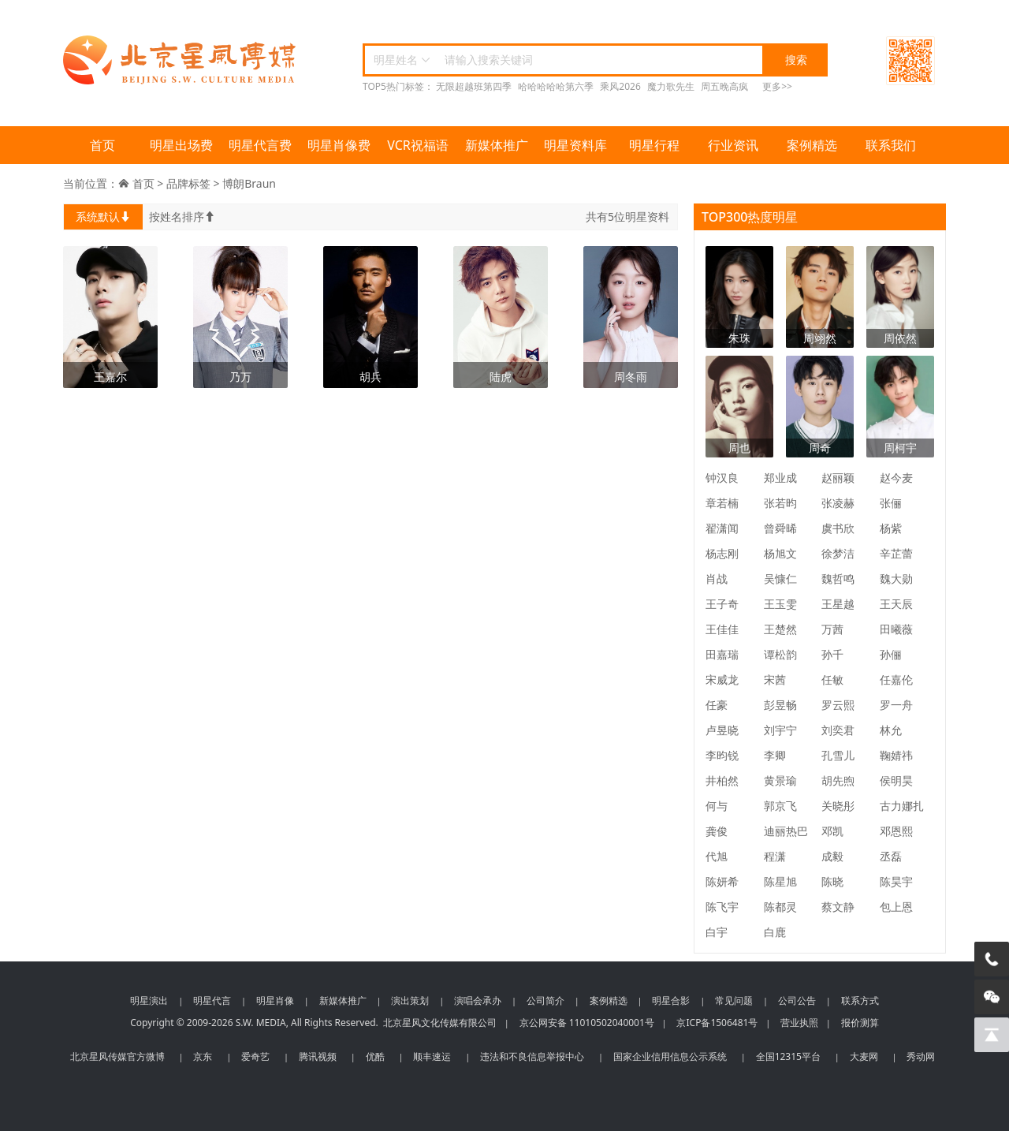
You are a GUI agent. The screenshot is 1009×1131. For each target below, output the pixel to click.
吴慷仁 (780, 578)
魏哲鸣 (837, 578)
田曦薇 (896, 628)
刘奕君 (837, 729)
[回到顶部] (991, 1034)
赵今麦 (896, 477)
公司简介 (545, 1000)
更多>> (777, 86)
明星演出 (149, 1000)
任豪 (717, 704)
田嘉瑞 (722, 654)
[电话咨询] (991, 959)
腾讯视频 (318, 1056)
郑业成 (780, 477)
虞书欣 (837, 528)
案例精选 (812, 145)
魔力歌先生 (670, 86)
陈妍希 (722, 881)
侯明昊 (896, 780)
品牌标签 (188, 183)
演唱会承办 (477, 1000)
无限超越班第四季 (474, 86)
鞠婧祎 (896, 755)
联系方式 (860, 1000)
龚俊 (717, 830)
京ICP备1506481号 (717, 1022)
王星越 (837, 603)
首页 (102, 145)
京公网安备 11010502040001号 (586, 1022)
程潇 (775, 856)
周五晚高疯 (724, 86)
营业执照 (799, 1022)
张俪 (891, 502)
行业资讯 (733, 145)
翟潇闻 (722, 528)
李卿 (775, 755)
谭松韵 (780, 654)
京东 (202, 1056)
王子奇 (722, 603)
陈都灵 (780, 906)
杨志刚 (722, 553)
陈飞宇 (722, 906)
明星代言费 (260, 145)
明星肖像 (275, 1000)
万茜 (832, 628)
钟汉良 (722, 477)
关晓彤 (837, 805)
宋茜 (775, 679)
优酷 (375, 1056)
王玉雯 (780, 603)
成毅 (832, 856)
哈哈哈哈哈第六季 (556, 86)
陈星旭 (780, 881)
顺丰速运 (432, 1056)
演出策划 (410, 1000)
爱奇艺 (255, 1056)
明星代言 (212, 1000)
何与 (717, 805)
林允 (891, 729)
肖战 (717, 578)
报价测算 (860, 1022)
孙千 (832, 654)
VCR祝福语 (418, 145)
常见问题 (734, 1000)
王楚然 (780, 628)
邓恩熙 (896, 830)
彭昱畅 (780, 704)
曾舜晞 (780, 528)
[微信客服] (991, 997)
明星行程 (654, 145)
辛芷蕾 (896, 553)
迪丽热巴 (786, 830)
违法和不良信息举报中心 (532, 1056)
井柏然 (722, 780)
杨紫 (891, 528)
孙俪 (891, 654)
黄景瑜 (780, 780)
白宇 (717, 931)
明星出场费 (181, 145)
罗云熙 (837, 704)
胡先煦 (837, 780)
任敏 (832, 679)
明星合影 (671, 1000)
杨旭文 (780, 553)
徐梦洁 (837, 553)
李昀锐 (722, 755)
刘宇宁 (780, 729)
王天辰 (896, 603)
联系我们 (891, 145)
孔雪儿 (837, 755)
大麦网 (864, 1056)
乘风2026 (620, 86)
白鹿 (775, 931)
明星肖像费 (338, 145)
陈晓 (832, 881)
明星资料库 (575, 145)
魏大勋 (896, 578)
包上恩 (896, 906)
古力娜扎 (902, 805)
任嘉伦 (896, 679)
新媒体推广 (496, 145)
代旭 (717, 856)
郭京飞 (780, 805)
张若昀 (780, 502)
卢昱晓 (722, 729)
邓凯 (832, 830)
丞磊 (891, 856)
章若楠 (722, 502)
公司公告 (797, 1000)
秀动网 (921, 1056)
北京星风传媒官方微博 (117, 1056)
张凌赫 (837, 502)
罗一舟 (896, 704)
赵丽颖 (837, 477)
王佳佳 (722, 628)
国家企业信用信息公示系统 (670, 1056)
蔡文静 (837, 906)
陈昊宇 (896, 881)
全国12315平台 (788, 1056)
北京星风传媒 (181, 60)
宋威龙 (722, 679)
